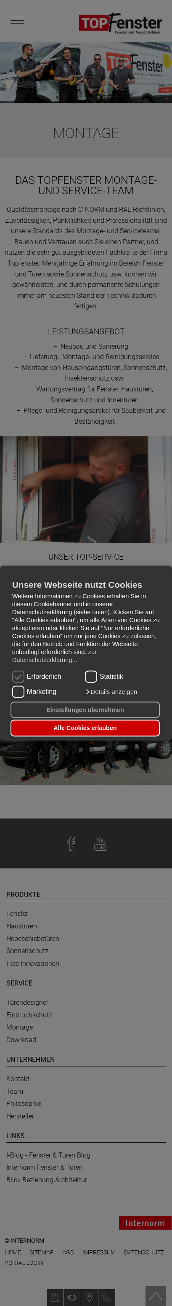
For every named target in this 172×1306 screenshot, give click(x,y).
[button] (111, 691)
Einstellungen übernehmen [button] (85, 709)
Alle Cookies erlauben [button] (84, 728)
